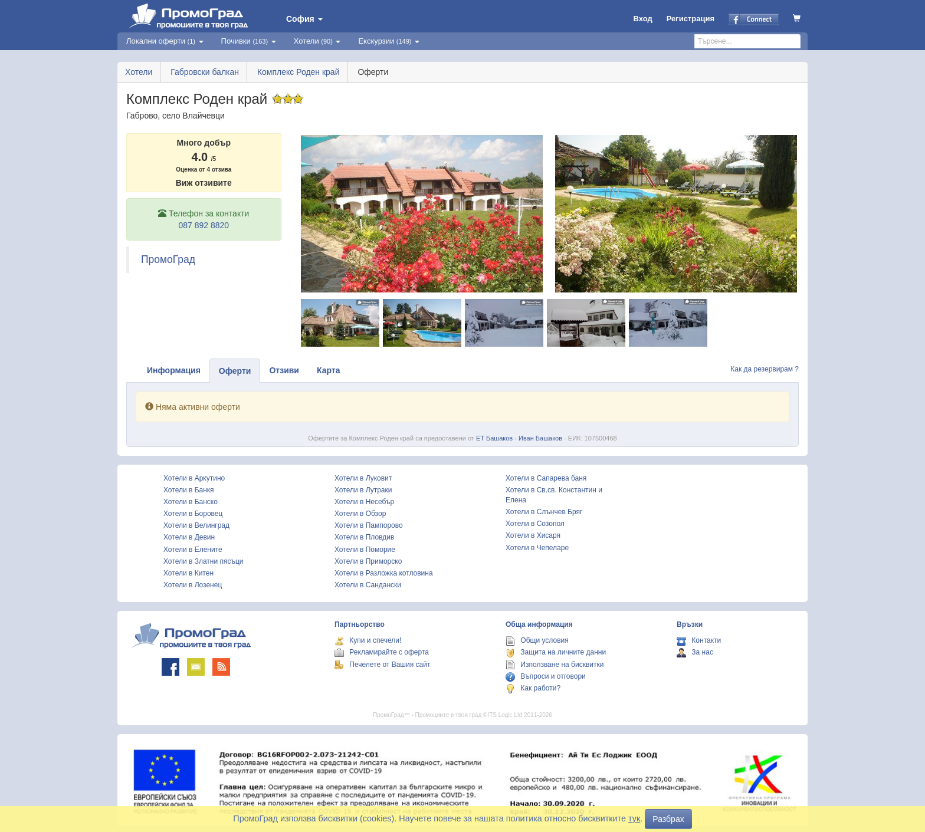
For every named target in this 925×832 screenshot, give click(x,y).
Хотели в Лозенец (192, 585)
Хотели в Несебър (364, 502)
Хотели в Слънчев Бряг (544, 512)
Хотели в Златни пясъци (203, 561)
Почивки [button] (248, 41)
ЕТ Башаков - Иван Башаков (519, 438)
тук (634, 818)
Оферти (235, 371)
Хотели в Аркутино (194, 478)
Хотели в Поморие (364, 549)
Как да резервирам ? (764, 369)
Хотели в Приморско (368, 561)
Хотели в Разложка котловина (383, 573)
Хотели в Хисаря (533, 535)
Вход (643, 18)
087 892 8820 (203, 225)
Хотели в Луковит (363, 478)
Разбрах (668, 819)
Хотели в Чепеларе (537, 548)
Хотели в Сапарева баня (546, 478)
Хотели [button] (317, 41)
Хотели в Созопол (535, 523)
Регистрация (690, 18)
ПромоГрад (168, 259)
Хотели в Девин (189, 537)
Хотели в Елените (192, 549)
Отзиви (284, 370)
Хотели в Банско (190, 502)
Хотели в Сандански (367, 585)
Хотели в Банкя (188, 490)
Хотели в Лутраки (363, 490)
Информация (174, 370)
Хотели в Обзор (360, 513)
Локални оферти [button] (165, 41)
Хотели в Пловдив (364, 537)
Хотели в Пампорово (368, 525)
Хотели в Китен (188, 573)
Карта (328, 370)
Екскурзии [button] (388, 41)
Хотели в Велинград (196, 525)
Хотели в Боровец (192, 513)
